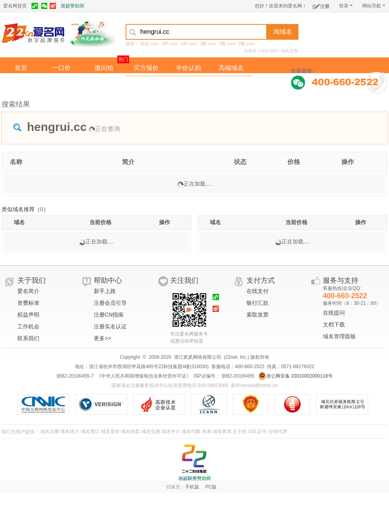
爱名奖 (231, 84)
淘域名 (282, 31)
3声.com (169, 43)
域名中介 (170, 431)
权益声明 (28, 315)
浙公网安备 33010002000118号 (295, 376)
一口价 (61, 68)
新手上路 (105, 291)
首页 (21, 68)
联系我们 (28, 338)
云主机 (240, 431)
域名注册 (49, 431)
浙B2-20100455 (237, 376)
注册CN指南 (109, 315)
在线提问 (334, 313)
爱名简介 (28, 291)
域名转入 (69, 431)
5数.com (247, 43)
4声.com (189, 43)
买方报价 (146, 68)
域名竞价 (110, 431)
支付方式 (260, 280)
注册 (321, 4)
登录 (346, 6)
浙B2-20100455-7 (75, 376)
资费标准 (28, 303)
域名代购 (191, 431)
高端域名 (231, 68)
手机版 (192, 487)
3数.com (208, 43)
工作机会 (28, 326)
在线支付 (257, 291)
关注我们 (184, 280)
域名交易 (150, 431)
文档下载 (334, 324)
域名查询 (222, 431)
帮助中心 (108, 280)
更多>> (102, 338)
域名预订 (90, 431)
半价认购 (188, 68)
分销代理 (277, 431)
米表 (206, 431)
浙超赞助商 (72, 6)
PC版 (211, 487)
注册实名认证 (110, 326)
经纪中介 (146, 84)
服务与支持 (340, 280)
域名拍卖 (188, 84)
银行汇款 (257, 303)
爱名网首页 (15, 6)
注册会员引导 (110, 303)
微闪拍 (103, 68)
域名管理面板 (339, 336)
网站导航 (373, 6)
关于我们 (31, 280)
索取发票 (257, 315)
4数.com (227, 43)
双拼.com (149, 43)
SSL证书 (257, 431)
